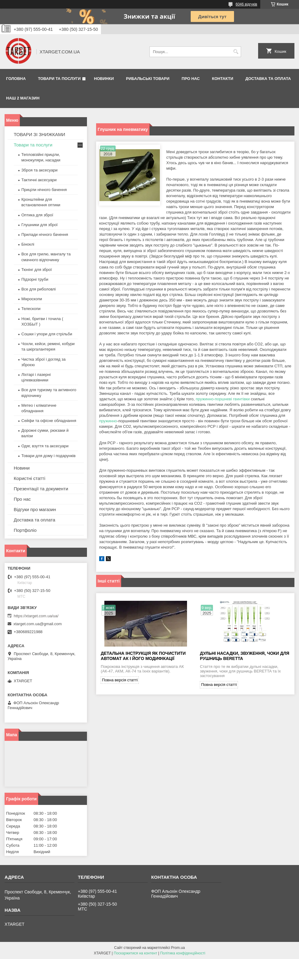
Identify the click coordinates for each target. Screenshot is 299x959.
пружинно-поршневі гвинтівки (223, 399)
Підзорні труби (34, 279)
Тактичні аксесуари (38, 180)
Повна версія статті (120, 680)
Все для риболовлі (38, 289)
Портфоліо (25, 530)
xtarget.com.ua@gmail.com (37, 624)
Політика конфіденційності (182, 953)
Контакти (222, 78)
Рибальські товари (147, 78)
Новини (22, 467)
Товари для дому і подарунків (48, 455)
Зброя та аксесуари (39, 170)
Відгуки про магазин (35, 509)
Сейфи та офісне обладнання (48, 420)
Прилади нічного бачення (44, 234)
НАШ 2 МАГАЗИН (22, 98)
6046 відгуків (246, 4)
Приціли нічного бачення (44, 189)
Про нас (191, 78)
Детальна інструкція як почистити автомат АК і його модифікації (143, 656)
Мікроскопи (31, 299)
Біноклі (27, 244)
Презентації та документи (41, 488)
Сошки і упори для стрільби (46, 334)
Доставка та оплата (268, 78)
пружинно (108, 421)
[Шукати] (235, 51)
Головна (16, 78)
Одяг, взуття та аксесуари (44, 446)
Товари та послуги (59, 78)
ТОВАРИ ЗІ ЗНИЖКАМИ (39, 134)
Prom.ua (178, 948)
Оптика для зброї (37, 215)
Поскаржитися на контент (135, 953)
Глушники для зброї (39, 224)
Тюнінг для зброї (36, 269)
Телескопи (31, 308)
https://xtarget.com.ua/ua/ (36, 616)
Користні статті (29, 478)
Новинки (104, 78)
